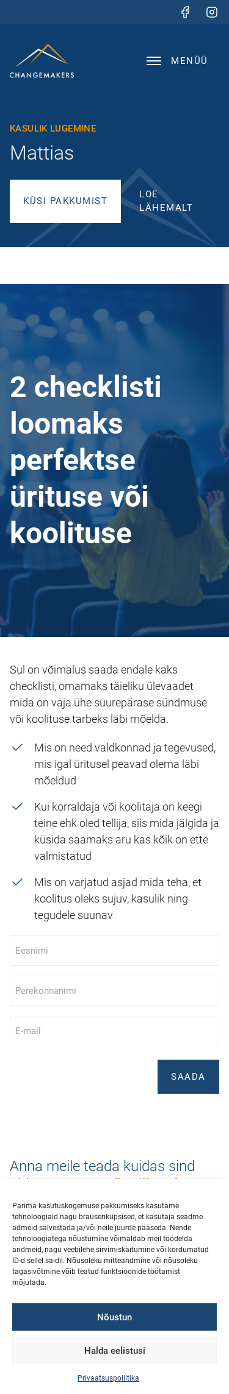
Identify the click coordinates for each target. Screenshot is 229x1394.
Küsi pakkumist (65, 200)
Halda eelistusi (114, 1350)
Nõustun (114, 1317)
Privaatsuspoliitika (108, 1378)
